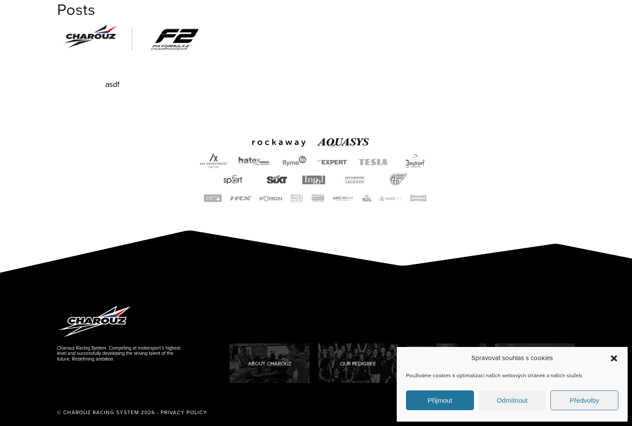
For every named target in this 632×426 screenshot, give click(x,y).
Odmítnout (512, 400)
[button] (614, 358)
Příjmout (439, 400)
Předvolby (584, 400)
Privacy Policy (184, 412)
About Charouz (269, 364)
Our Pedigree (358, 364)
